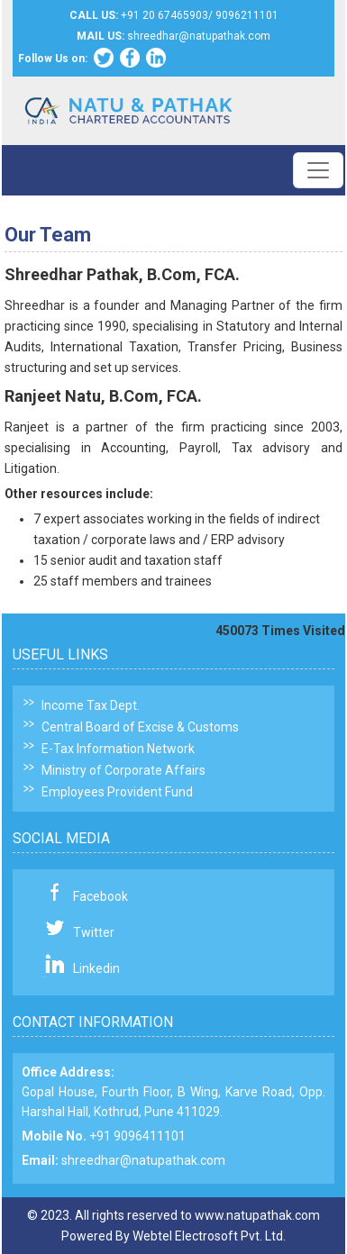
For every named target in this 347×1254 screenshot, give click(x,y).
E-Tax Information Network (118, 748)
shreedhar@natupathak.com (143, 1160)
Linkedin (96, 968)
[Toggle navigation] (318, 170)
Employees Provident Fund (117, 792)
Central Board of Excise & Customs (140, 727)
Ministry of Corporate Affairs (123, 770)
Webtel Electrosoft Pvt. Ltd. (209, 1236)
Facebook (100, 896)
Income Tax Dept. (90, 705)
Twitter (93, 932)
